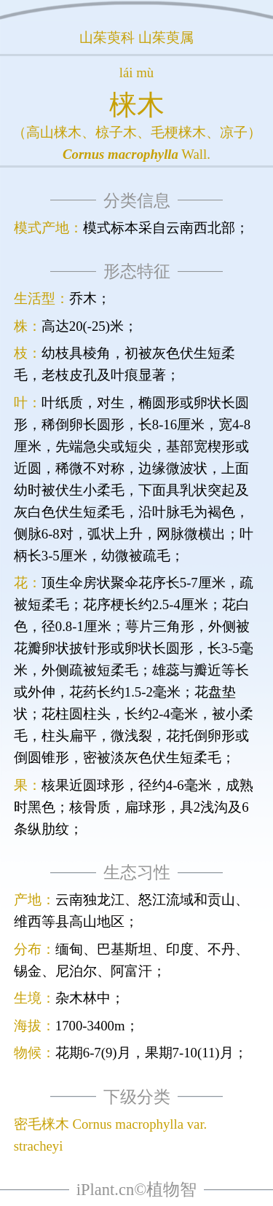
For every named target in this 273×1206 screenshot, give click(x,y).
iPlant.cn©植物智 (136, 1189)
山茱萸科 (107, 37)
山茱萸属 (166, 37)
